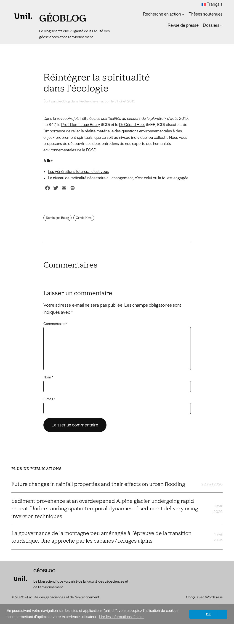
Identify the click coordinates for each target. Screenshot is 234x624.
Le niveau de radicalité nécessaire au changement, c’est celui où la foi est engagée (118, 178)
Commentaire (55, 323)
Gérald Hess (84, 218)
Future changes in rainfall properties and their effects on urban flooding (98, 484)
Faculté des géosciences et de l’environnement (63, 597)
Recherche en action (94, 101)
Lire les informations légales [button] (121, 617)
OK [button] (208, 614)
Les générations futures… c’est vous (78, 171)
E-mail (49, 399)
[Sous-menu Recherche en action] (183, 14)
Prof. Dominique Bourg (80, 124)
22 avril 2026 (212, 484)
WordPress (214, 597)
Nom (48, 377)
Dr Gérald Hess (132, 124)
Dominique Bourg (57, 218)
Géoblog (63, 18)
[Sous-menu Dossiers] (221, 25)
